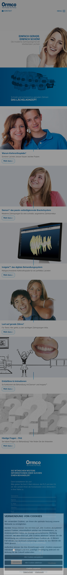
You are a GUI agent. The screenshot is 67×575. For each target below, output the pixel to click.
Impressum (39, 572)
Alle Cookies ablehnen (33, 563)
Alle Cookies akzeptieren (33, 557)
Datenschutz (28, 572)
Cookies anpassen (33, 568)
